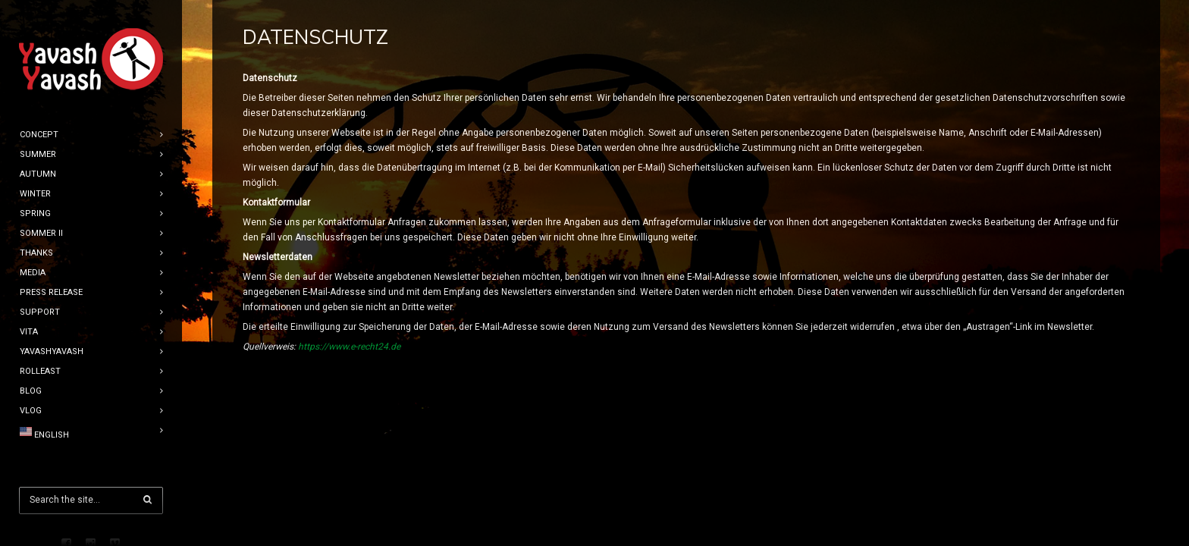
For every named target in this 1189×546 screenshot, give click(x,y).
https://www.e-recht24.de (349, 346)
